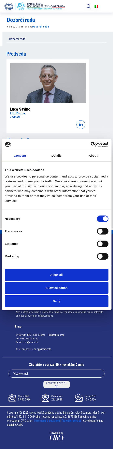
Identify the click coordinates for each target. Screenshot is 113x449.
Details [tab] (57, 155)
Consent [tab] (20, 155)
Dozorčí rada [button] (17, 39)
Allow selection (56, 287)
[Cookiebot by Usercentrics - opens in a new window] (90, 144)
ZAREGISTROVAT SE (56, 384)
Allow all (56, 274)
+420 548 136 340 (29, 338)
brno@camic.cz (30, 342)
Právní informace (71, 420)
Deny (56, 301)
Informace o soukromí (47, 420)
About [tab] (93, 155)
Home (10, 26)
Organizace (23, 26)
